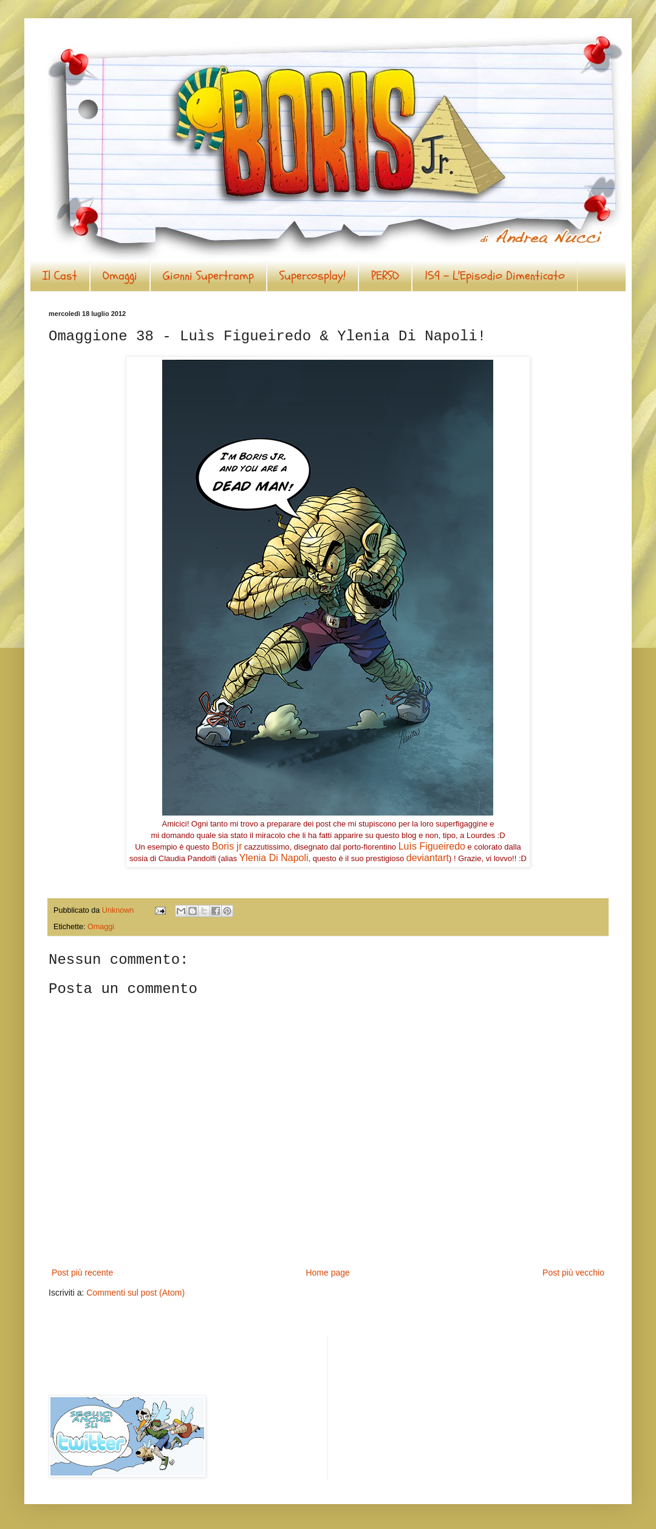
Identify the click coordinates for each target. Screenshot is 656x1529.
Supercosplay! (312, 275)
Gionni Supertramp (208, 275)
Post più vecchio (573, 1272)
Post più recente (82, 1272)
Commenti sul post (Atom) (135, 1292)
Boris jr (227, 846)
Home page (327, 1272)
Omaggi (120, 275)
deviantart (427, 858)
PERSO (385, 275)
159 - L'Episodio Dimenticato (495, 275)
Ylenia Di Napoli (274, 858)
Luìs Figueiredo (431, 846)
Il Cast (60, 275)
